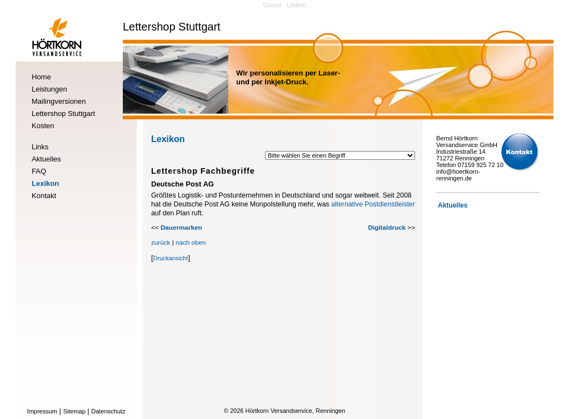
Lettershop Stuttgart (63, 113)
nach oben (191, 242)
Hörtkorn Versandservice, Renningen (295, 410)
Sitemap (74, 411)
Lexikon (45, 183)
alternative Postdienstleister (373, 204)
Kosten (43, 126)
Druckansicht (170, 258)
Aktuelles (46, 159)
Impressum (42, 411)
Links (40, 147)
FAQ (39, 171)
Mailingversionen (59, 101)
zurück (160, 242)
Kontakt (44, 195)
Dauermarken (181, 227)
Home (41, 77)
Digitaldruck (387, 227)
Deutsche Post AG (182, 184)
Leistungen (49, 89)
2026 (236, 410)
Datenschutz (108, 411)
